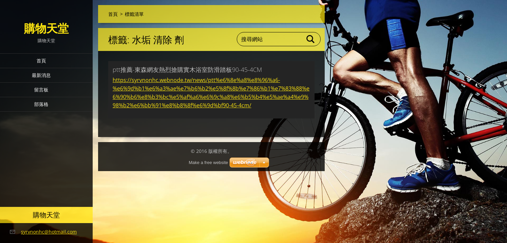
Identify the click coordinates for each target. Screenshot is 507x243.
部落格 (41, 104)
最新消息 (41, 75)
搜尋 (310, 39)
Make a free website (208, 162)
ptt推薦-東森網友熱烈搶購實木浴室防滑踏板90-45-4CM (187, 69)
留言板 (41, 89)
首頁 (41, 60)
